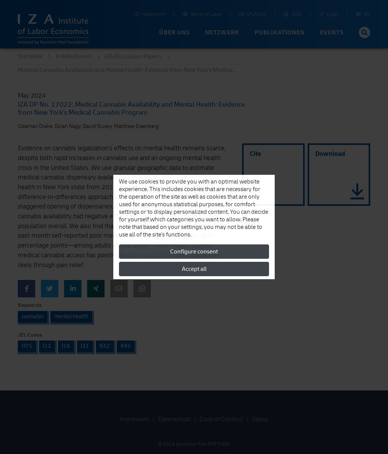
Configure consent (194, 251)
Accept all (194, 269)
